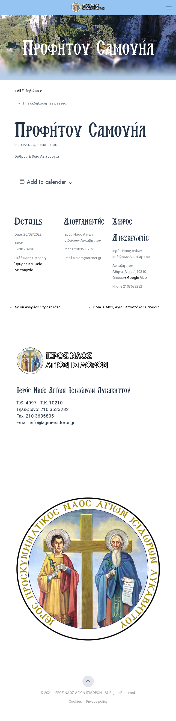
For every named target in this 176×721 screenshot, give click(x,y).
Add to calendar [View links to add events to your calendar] (46, 182)
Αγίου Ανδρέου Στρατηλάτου (38, 307)
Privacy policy (97, 701)
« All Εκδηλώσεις (28, 91)
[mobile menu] (168, 8)
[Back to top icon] (88, 681)
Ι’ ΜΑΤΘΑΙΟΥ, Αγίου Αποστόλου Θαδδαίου (127, 307)
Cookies (75, 701)
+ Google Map (135, 278)
